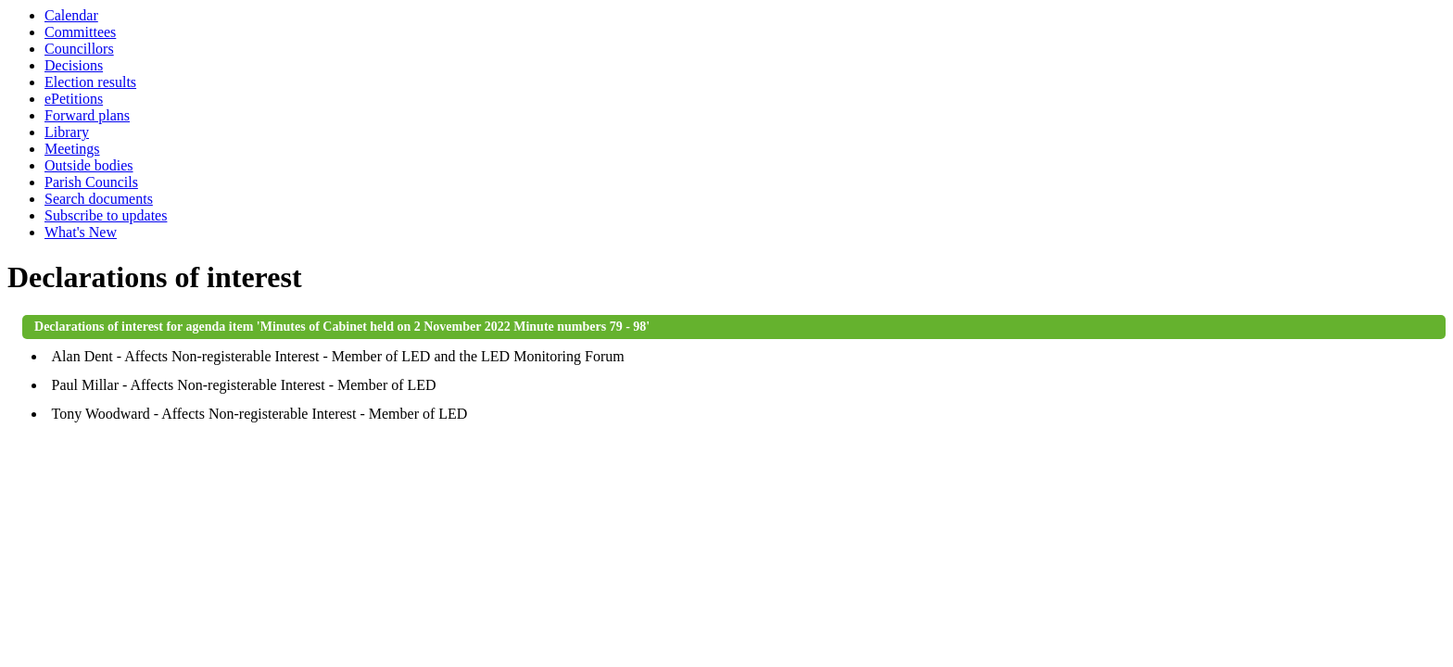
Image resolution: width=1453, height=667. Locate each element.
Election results (90, 82)
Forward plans (87, 115)
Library (66, 132)
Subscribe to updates (105, 215)
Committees (80, 32)
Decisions (73, 65)
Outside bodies (88, 165)
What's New (80, 232)
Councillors (79, 49)
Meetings (72, 149)
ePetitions (73, 99)
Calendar (71, 15)
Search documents (98, 199)
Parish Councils (91, 182)
